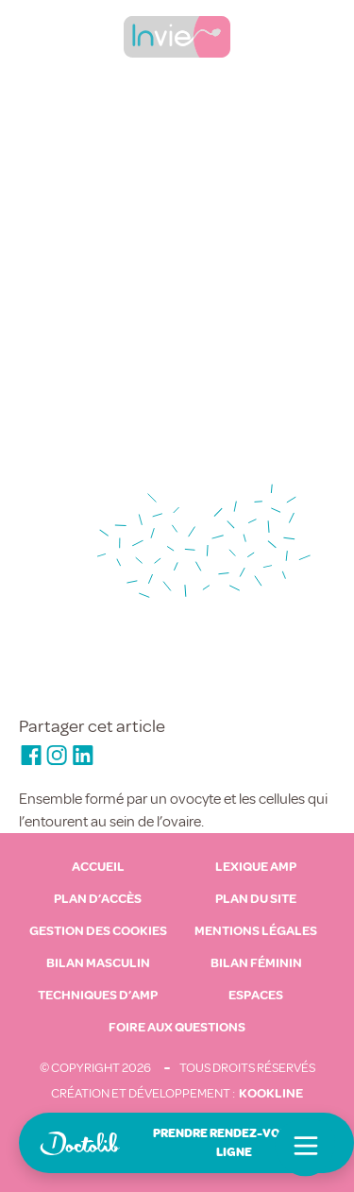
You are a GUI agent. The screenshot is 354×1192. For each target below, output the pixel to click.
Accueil (98, 867)
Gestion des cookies (98, 931)
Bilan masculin (98, 963)
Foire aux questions (177, 1027)
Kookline (271, 1093)
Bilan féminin (256, 963)
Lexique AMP (255, 867)
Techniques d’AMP (98, 995)
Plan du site (255, 899)
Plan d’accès (98, 899)
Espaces (255, 995)
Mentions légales (255, 931)
